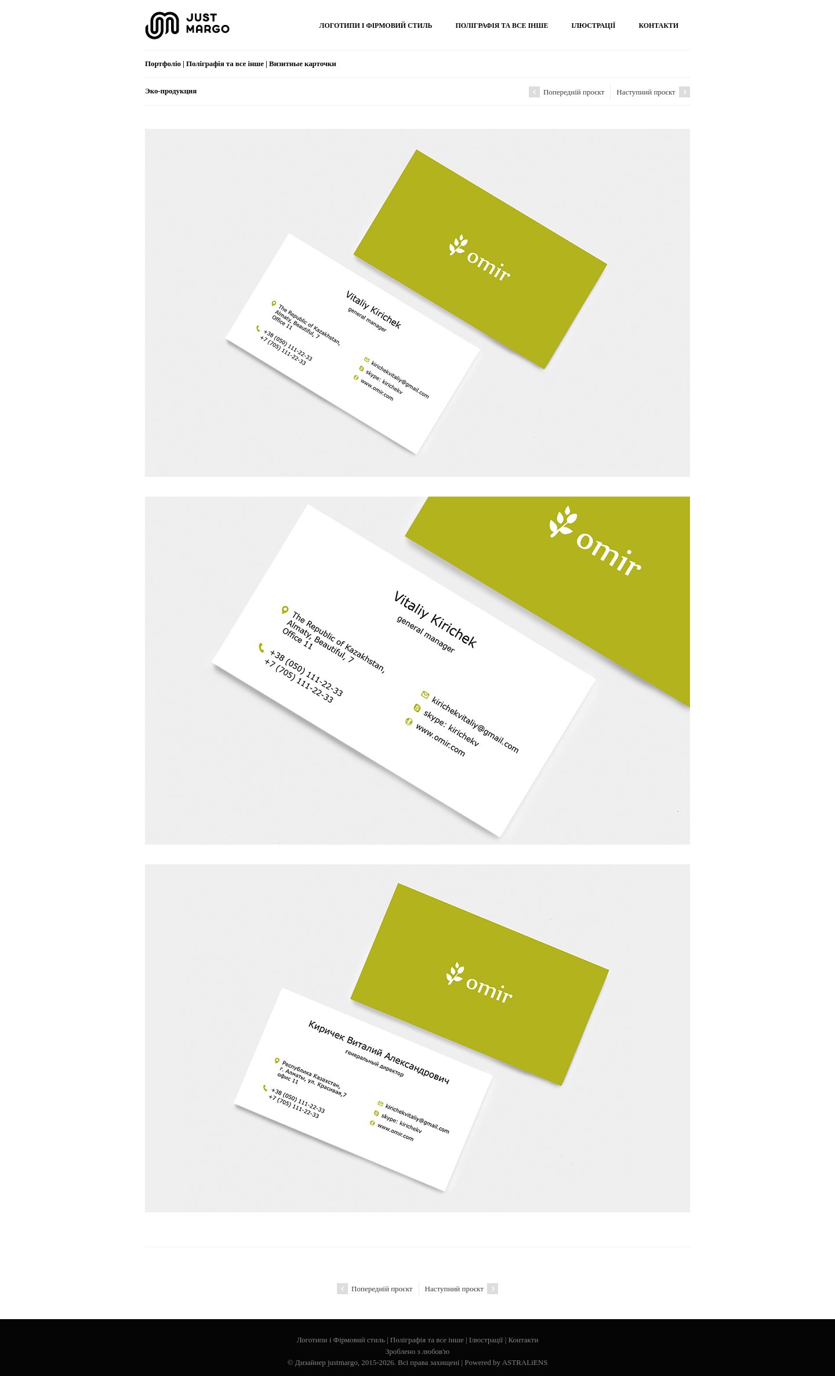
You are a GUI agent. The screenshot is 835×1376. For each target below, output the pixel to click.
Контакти (524, 1339)
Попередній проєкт (567, 91)
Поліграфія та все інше (427, 1339)
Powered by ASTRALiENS (505, 1362)
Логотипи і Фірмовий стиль (341, 1339)
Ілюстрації (486, 1339)
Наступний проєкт (653, 91)
